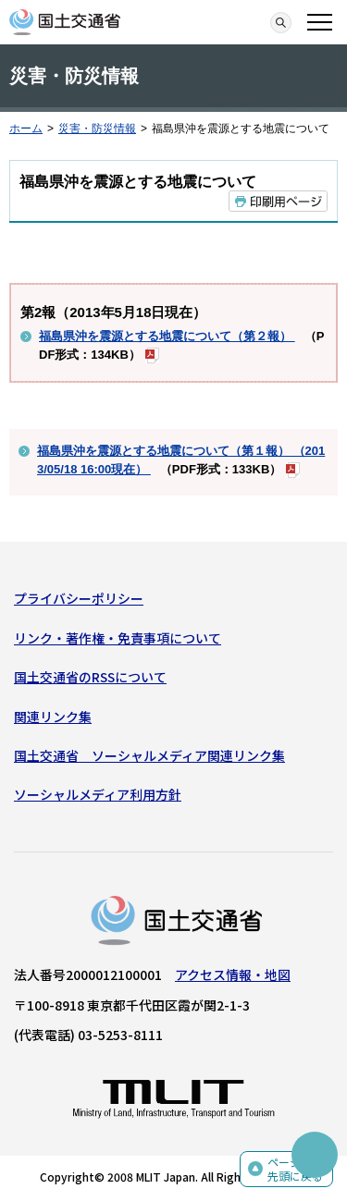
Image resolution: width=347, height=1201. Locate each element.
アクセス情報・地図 (233, 974)
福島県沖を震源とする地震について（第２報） (167, 336)
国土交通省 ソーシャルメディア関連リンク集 (149, 755)
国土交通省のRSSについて (90, 677)
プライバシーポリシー (78, 598)
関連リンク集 (53, 716)
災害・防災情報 (97, 128)
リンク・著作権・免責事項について (117, 638)
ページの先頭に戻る (295, 1169)
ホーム (26, 128)
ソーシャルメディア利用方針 (97, 794)
